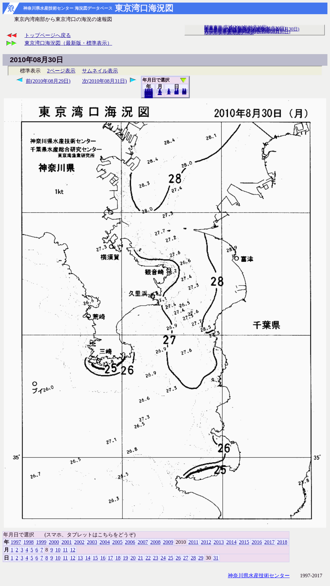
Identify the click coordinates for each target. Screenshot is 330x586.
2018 (148, 96)
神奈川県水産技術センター (259, 575)
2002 (79, 542)
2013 (219, 542)
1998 (29, 542)
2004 (105, 542)
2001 (67, 542)
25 (170, 558)
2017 (269, 542)
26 (178, 558)
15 (95, 558)
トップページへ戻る (47, 35)
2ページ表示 (61, 70)
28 (193, 558)
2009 (168, 542)
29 (200, 558)
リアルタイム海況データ (229, 32)
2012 (206, 542)
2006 (130, 542)
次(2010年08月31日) (104, 81)
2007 (143, 542)
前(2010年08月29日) (48, 81)
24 (163, 558)
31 (184, 93)
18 (118, 558)
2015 (244, 542)
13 (80, 558)
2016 (257, 542)
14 (87, 558)
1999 (41, 542)
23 (155, 558)
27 (185, 558)
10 (169, 92)
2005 (117, 542)
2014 (231, 542)
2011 (193, 542)
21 (140, 558)
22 (147, 558)
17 (110, 558)
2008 (155, 542)
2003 (92, 542)
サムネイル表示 (100, 70)
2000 (54, 542)
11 (65, 549)
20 (176, 92)
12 (160, 93)
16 (102, 558)
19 (125, 558)
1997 (16, 542)
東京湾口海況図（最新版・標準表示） (68, 43)
